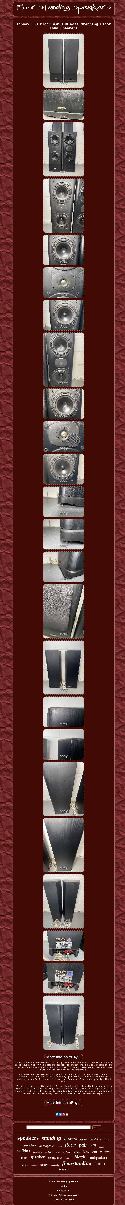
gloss (58, 1152)
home (24, 1157)
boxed (83, 1139)
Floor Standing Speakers (63, 1181)
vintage (66, 1152)
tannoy (43, 1165)
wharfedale (55, 1157)
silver (49, 1152)
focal (86, 1151)
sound (101, 1147)
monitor (30, 1146)
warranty (55, 1165)
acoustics (37, 1152)
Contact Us (63, 1190)
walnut (105, 1151)
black (79, 1156)
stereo (77, 1152)
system (107, 1140)
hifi (93, 1145)
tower (63, 1169)
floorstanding (76, 1163)
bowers (70, 1138)
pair (83, 1145)
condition (95, 1139)
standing (51, 1138)
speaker (37, 1156)
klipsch (25, 1165)
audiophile (46, 1146)
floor (70, 1145)
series (68, 1157)
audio (99, 1163)
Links (63, 1186)
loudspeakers (98, 1157)
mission (34, 1165)
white (59, 1146)
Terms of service (64, 1200)
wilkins (23, 1151)
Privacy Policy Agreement (63, 1195)
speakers (28, 1138)
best (94, 1151)
